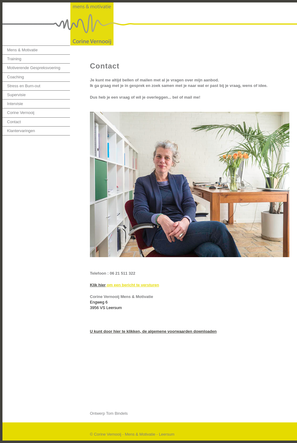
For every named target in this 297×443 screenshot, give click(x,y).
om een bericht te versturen (132, 285)
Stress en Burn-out (23, 86)
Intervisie (15, 103)
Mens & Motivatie (22, 50)
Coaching (15, 77)
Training (14, 59)
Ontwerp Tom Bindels (109, 413)
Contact (14, 122)
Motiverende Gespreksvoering (33, 67)
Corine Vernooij (20, 112)
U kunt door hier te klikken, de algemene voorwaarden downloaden (153, 331)
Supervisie (16, 94)
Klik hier (98, 285)
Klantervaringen (21, 130)
